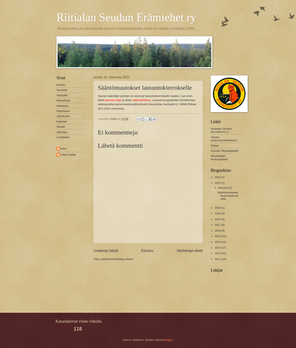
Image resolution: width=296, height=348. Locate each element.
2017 (218, 224)
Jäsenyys (62, 132)
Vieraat (61, 126)
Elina (64, 148)
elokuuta (223, 187)
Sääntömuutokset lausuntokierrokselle (227, 195)
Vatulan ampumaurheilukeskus (224, 139)
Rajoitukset (63, 111)
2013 (218, 247)
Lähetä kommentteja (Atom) (117, 259)
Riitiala (215, 145)
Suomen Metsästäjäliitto (225, 150)
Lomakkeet (63, 137)
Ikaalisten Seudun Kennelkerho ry (221, 130)
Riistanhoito (63, 100)
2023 (218, 177)
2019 (218, 213)
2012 (218, 253)
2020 (218, 207)
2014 (218, 241)
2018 (218, 219)
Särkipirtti (62, 95)
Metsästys (62, 105)
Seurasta (62, 90)
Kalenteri (62, 121)
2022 (218, 183)
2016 (218, 230)
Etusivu (147, 251)
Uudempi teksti (106, 251)
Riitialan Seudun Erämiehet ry (126, 17)
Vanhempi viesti (189, 251)
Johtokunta (63, 116)
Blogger (168, 339)
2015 (218, 236)
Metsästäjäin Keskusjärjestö (219, 157)
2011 (218, 259)
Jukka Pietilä (68, 154)
